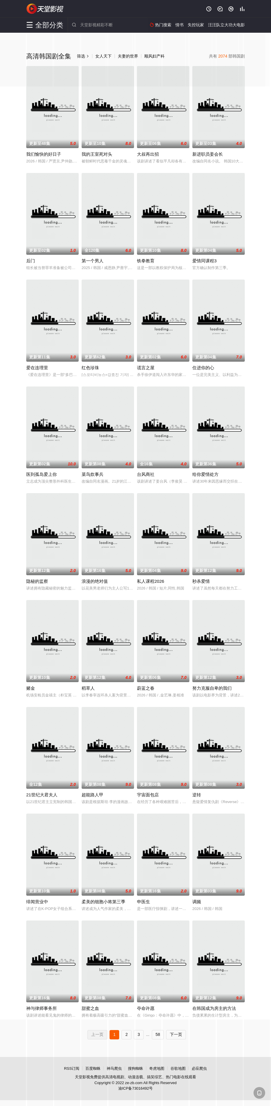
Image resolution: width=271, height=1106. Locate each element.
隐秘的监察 (37, 581)
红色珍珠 (90, 367)
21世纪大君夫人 (41, 794)
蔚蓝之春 (145, 688)
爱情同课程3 (204, 260)
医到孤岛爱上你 (41, 474)
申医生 (143, 901)
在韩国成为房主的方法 (214, 1008)
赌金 (30, 688)
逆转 (196, 794)
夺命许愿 (145, 1008)
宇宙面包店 (148, 794)
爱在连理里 (37, 367)
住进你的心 (203, 367)
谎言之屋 (145, 367)
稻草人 (88, 688)
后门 (30, 260)
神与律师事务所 (41, 1008)
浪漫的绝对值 (95, 581)
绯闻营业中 (37, 901)
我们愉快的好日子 (43, 154)
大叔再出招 (148, 154)
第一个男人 (92, 260)
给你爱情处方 (205, 474)
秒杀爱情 (201, 581)
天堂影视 (45, 9)
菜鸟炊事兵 (92, 474)
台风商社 (145, 474)
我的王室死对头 (97, 154)
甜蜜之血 (90, 1008)
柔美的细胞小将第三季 (103, 901)
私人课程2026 (150, 581)
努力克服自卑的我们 (212, 688)
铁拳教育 (145, 260)
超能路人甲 (92, 794)
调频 (196, 901)
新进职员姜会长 (207, 154)
